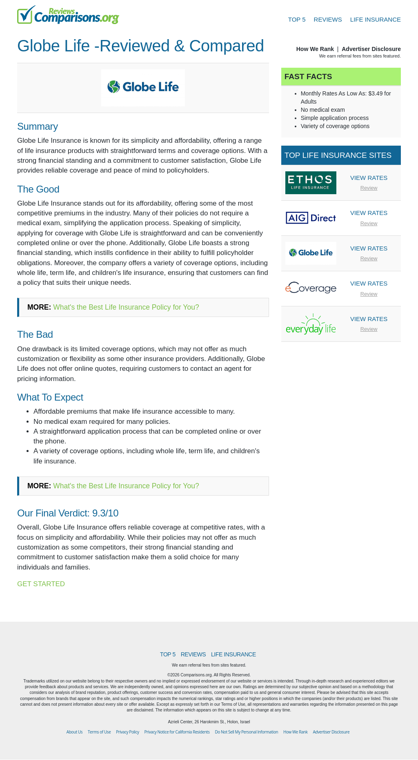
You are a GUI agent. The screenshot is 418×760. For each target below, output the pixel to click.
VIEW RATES (368, 177)
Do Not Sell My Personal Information (246, 732)
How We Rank (315, 49)
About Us (74, 732)
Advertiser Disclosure (371, 49)
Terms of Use (99, 732)
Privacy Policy (127, 732)
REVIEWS (328, 19)
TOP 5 (297, 19)
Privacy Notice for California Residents (176, 732)
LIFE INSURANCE (375, 19)
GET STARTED (41, 584)
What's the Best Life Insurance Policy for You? (126, 307)
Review (369, 188)
